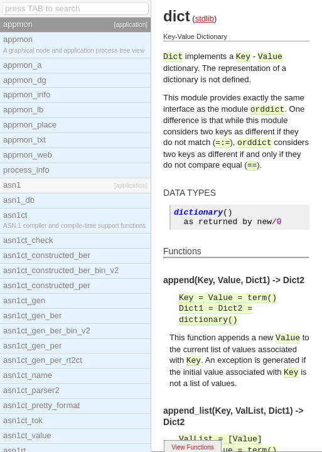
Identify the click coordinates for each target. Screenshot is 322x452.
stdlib (204, 18)
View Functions (192, 447)
